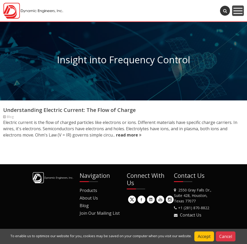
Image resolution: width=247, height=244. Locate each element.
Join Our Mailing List (100, 213)
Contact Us (190, 215)
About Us (89, 198)
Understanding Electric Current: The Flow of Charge (69, 110)
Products (88, 190)
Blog (84, 205)
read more (128, 135)
